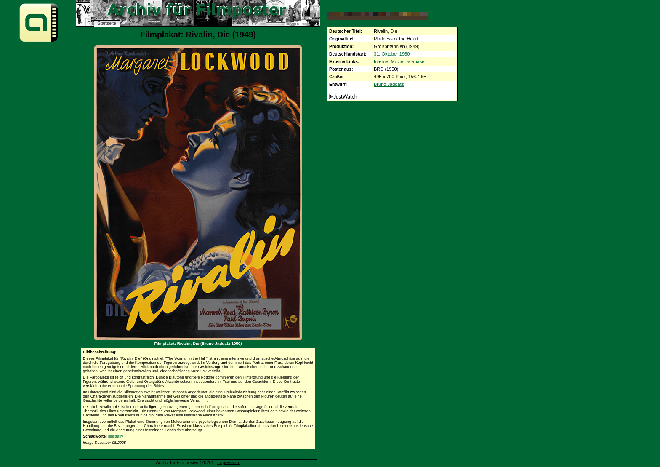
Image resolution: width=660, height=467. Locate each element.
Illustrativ (115, 436)
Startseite (107, 23)
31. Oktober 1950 (392, 53)
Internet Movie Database (399, 61)
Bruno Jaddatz (389, 84)
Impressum (228, 462)
